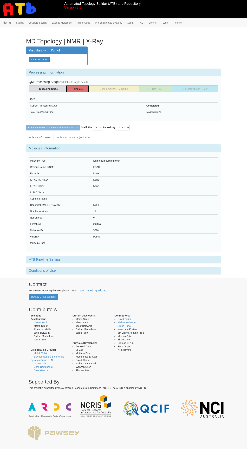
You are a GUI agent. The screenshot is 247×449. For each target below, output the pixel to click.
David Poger (124, 319)
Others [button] (152, 22)
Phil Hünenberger (127, 322)
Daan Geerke (41, 370)
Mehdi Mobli (40, 353)
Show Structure (39, 59)
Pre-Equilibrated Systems (108, 22)
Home (7, 22)
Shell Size (86, 127)
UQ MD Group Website (43, 296)
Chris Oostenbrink (43, 367)
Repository (109, 127)
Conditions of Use (42, 270)
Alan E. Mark (41, 322)
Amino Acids (83, 22)
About (130, 22)
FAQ (141, 22)
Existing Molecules (62, 22)
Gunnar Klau (40, 363)
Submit (20, 22)
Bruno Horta (124, 326)
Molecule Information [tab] (40, 137)
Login (165, 22)
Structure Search (38, 22)
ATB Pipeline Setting (44, 259)
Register (177, 22)
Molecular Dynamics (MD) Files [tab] (73, 137)
